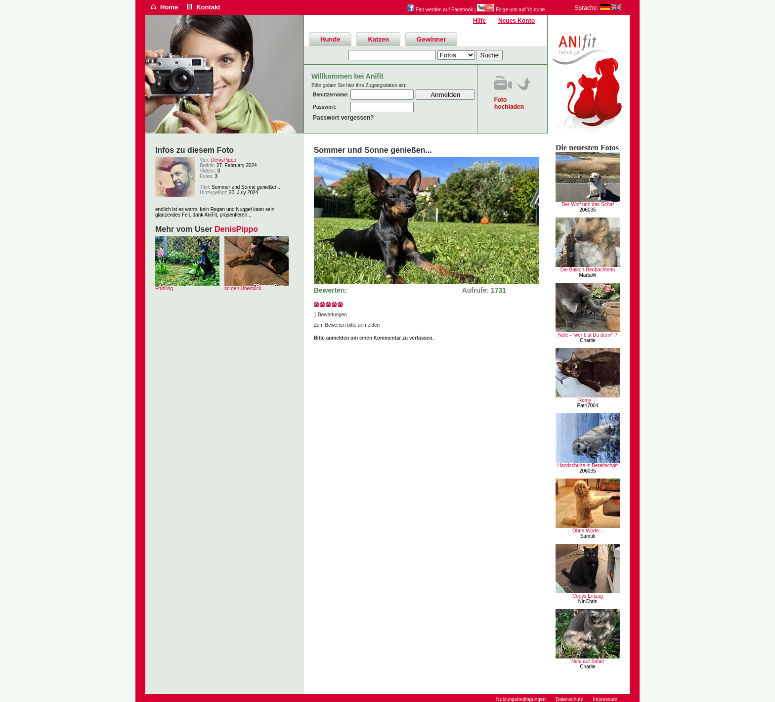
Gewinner (431, 39)
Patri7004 (588, 405)
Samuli (588, 536)
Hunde (330, 39)
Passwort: (325, 107)
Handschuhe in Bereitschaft (588, 465)
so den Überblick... (244, 288)
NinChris (587, 601)
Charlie (588, 340)
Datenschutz (569, 699)
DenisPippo (223, 160)
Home (169, 7)
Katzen (378, 39)
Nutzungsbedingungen (521, 699)
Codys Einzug (587, 596)
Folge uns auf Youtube (511, 9)
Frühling (164, 288)
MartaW (588, 275)
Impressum (605, 699)
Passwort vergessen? (343, 117)
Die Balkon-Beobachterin (587, 269)
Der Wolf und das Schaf (587, 204)
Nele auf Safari (587, 661)
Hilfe (479, 20)
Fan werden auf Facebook (440, 9)
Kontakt (208, 7)
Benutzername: (330, 94)
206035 (587, 210)
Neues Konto (516, 20)
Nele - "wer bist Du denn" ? (587, 335)
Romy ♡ (587, 400)
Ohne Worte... (587, 530)
